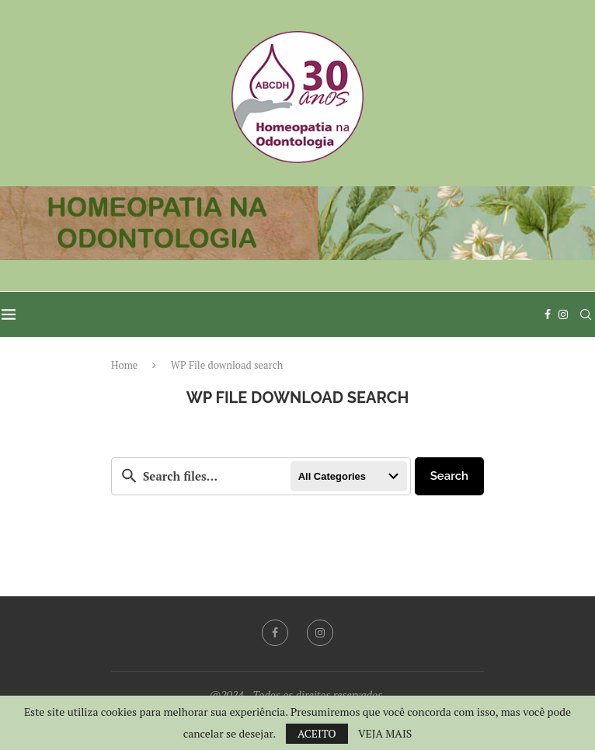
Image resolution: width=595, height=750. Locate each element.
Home (124, 365)
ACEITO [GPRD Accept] (317, 733)
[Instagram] (564, 314)
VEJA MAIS (385, 733)
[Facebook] (549, 314)
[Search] (587, 314)
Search (449, 476)
